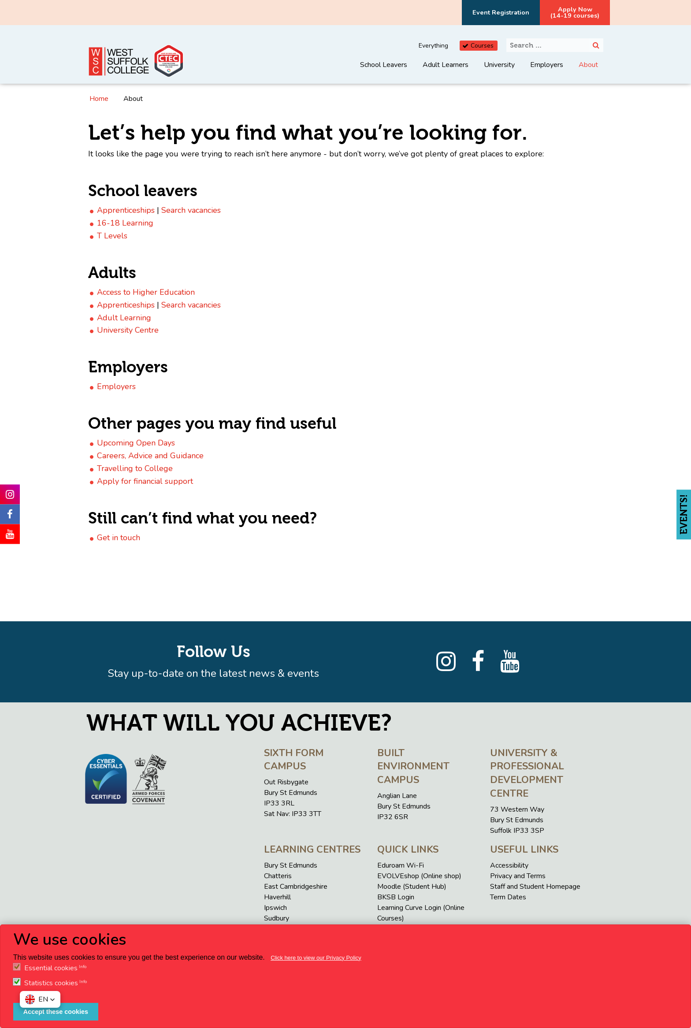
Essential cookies (51, 968)
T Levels (112, 235)
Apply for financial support (145, 481)
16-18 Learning (125, 223)
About (588, 65)
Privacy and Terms (518, 876)
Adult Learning (124, 317)
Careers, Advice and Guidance (150, 455)
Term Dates (508, 897)
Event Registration (500, 12)
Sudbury (276, 918)
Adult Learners (445, 65)
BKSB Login (395, 897)
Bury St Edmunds (290, 865)
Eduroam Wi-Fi (400, 865)
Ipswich (275, 908)
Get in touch (118, 537)
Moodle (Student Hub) (411, 886)
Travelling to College (135, 468)
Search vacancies (191, 210)
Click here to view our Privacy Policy (316, 957)
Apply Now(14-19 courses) (574, 12)
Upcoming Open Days (136, 443)
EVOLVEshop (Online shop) (419, 876)
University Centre (128, 330)
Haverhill (277, 897)
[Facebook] (478, 661)
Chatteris (278, 876)
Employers (546, 65)
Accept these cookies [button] (55, 1011)
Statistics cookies (51, 983)
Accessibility (509, 865)
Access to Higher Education (146, 292)
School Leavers (383, 65)
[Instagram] (446, 661)
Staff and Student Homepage (535, 886)
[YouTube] (510, 661)
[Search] (596, 45)
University (499, 65)
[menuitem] (383, 71)
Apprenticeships (126, 210)
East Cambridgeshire (295, 886)
